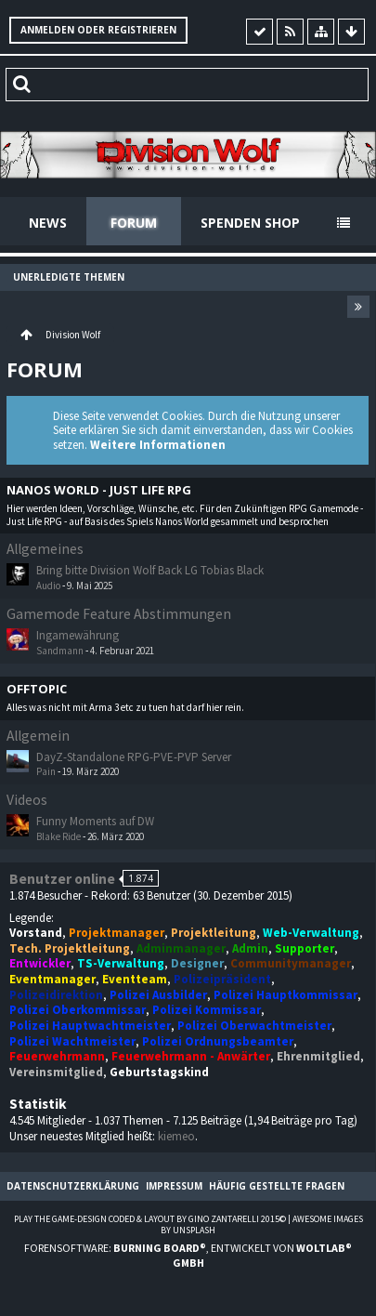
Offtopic (36, 689)
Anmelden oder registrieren (98, 29)
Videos (26, 800)
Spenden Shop (250, 222)
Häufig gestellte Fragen (276, 1185)
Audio (48, 585)
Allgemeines (45, 549)
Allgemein (38, 735)
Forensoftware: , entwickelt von (188, 1255)
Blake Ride (58, 836)
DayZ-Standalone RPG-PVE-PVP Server (133, 757)
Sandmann (60, 650)
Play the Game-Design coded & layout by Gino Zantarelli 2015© (150, 1219)
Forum (133, 222)
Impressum (174, 1185)
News (48, 222)
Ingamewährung (77, 635)
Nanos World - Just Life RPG (98, 490)
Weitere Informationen (158, 445)
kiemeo (176, 1136)
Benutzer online (62, 879)
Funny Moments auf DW (95, 821)
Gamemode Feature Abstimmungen (118, 614)
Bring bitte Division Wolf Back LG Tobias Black (150, 570)
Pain (46, 771)
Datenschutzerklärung (72, 1185)
